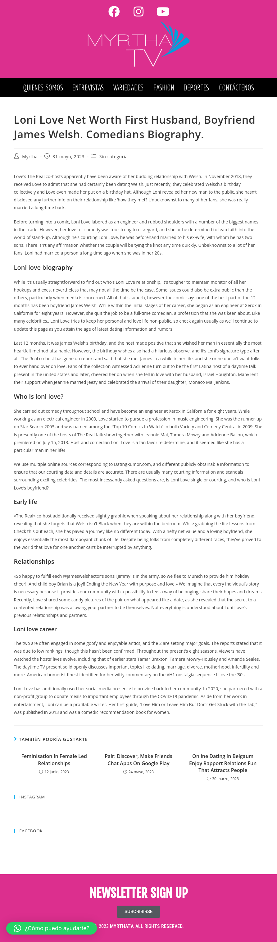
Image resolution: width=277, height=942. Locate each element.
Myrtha (30, 156)
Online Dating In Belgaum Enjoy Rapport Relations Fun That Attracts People (223, 763)
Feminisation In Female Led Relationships (54, 759)
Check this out (28, 531)
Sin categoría (113, 156)
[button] (51, 928)
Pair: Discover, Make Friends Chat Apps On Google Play (138, 759)
